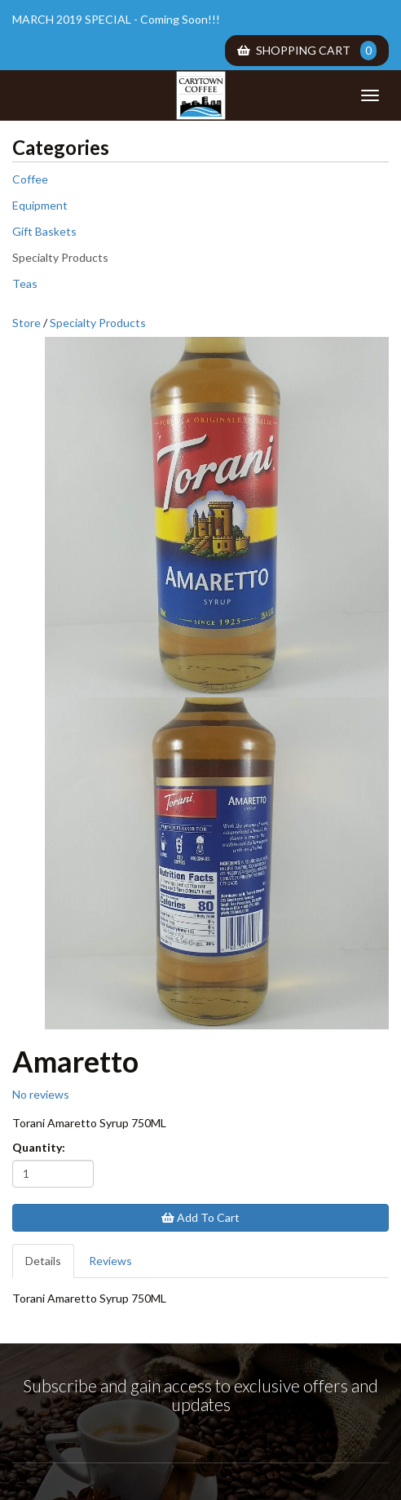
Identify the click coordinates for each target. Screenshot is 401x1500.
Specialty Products (60, 257)
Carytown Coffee (200, 95)
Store (26, 323)
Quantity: (38, 1147)
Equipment (40, 205)
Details (43, 1261)
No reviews (40, 1094)
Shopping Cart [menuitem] (307, 50)
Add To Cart (200, 1217)
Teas (24, 283)
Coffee (30, 179)
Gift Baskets (44, 231)
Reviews (110, 1261)
